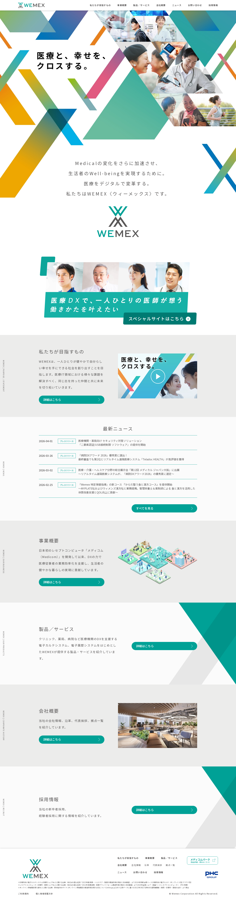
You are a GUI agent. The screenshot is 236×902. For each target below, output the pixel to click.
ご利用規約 (23, 893)
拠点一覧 (170, 865)
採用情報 (213, 5)
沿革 (146, 865)
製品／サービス (141, 5)
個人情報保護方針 (44, 893)
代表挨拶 (157, 865)
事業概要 (122, 5)
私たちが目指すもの (100, 5)
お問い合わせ (195, 5)
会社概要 (161, 5)
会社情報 (136, 865)
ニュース (176, 5)
